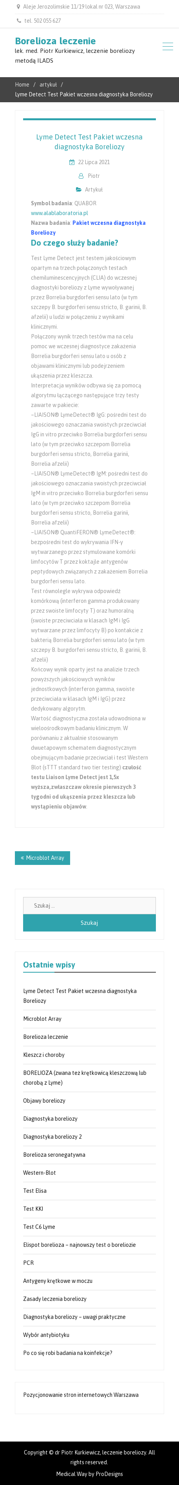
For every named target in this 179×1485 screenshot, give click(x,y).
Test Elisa (35, 1191)
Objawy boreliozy (44, 1101)
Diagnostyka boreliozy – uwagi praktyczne (74, 1317)
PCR (28, 1263)
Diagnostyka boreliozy (50, 1119)
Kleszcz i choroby (44, 1055)
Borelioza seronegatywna (54, 1155)
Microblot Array (45, 858)
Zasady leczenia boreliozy (55, 1299)
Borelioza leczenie (55, 40)
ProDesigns (109, 1474)
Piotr (94, 176)
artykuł (94, 189)
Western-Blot (39, 1173)
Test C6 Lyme (39, 1227)
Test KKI (33, 1209)
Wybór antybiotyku (46, 1335)
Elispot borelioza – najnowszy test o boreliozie (79, 1245)
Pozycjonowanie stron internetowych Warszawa (81, 1395)
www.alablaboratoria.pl (59, 213)
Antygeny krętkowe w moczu (57, 1281)
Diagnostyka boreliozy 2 (52, 1137)
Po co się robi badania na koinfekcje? (67, 1353)
